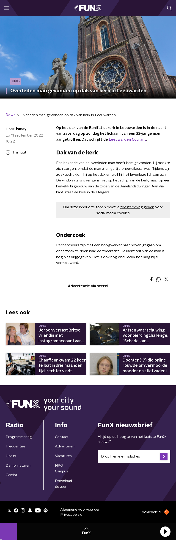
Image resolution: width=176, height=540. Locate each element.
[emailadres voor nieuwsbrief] (134, 456)
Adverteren (64, 446)
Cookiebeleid (150, 512)
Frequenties (16, 446)
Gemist (11, 475)
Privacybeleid (71, 514)
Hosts (11, 456)
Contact (62, 437)
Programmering (19, 437)
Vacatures (63, 456)
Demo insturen (18, 465)
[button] (165, 531)
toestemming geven (137, 207)
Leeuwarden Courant (127, 139)
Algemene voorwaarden (80, 509)
